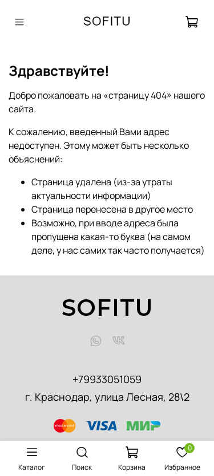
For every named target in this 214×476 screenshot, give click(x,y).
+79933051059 (107, 379)
